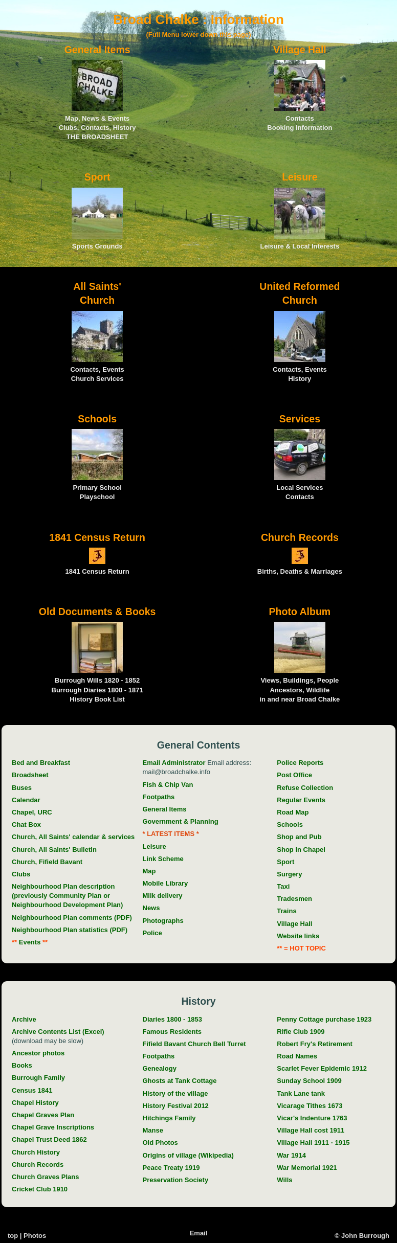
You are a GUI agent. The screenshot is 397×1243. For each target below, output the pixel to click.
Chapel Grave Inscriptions (53, 1127)
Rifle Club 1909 (300, 1031)
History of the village (175, 1093)
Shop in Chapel (301, 849)
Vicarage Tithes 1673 (309, 1106)
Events (27, 942)
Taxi (283, 886)
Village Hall (294, 924)
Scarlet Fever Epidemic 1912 (322, 1068)
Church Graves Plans (45, 1177)
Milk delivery (163, 895)
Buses (22, 788)
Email (199, 1233)
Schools (290, 824)
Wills (284, 1180)
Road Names (297, 1056)
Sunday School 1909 (309, 1080)
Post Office (294, 775)
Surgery (289, 874)
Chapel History (35, 1102)
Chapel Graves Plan (43, 1115)
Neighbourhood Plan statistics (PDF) (69, 930)
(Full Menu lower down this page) (198, 34)
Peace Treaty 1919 (171, 1167)
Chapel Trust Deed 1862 (49, 1139)
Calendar (26, 800)
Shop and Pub (299, 837)
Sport (285, 862)
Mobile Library (165, 883)
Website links (298, 936)
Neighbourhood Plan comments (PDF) (72, 917)
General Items (165, 809)
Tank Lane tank (301, 1093)
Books (22, 1065)
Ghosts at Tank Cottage (180, 1080)
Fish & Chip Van (168, 784)
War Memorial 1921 (307, 1167)
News (151, 908)
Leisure (154, 846)
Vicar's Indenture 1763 (312, 1118)
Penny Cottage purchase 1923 (324, 1019)
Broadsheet (30, 775)
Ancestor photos (38, 1053)
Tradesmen (294, 898)
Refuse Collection (305, 788)
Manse (153, 1130)
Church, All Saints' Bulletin (54, 849)
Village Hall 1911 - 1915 (313, 1142)
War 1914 (291, 1155)
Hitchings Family (169, 1118)
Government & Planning (180, 821)
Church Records (37, 1164)
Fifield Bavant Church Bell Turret (194, 1044)
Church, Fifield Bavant (47, 862)
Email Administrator (174, 762)
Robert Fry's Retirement (314, 1044)
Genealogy (160, 1068)
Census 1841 (32, 1090)
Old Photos (160, 1142)
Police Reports (300, 762)
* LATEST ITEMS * (171, 834)
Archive (24, 1019)
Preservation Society (176, 1180)
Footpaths (159, 797)
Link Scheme (163, 859)
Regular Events (301, 800)
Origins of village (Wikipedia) (188, 1155)
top (13, 1235)
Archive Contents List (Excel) (58, 1031)
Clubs (21, 874)
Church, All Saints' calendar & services (73, 837)
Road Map (292, 812)
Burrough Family (38, 1077)
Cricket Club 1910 (40, 1189)
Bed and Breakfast (41, 762)
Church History (36, 1152)
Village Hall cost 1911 (310, 1130)
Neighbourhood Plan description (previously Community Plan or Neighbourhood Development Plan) (67, 896)
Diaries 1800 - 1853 (172, 1019)
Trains (286, 911)
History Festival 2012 (176, 1106)
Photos (35, 1235)
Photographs (163, 920)
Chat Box (26, 824)
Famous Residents (172, 1031)
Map (149, 871)
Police (152, 933)
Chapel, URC (32, 812)
